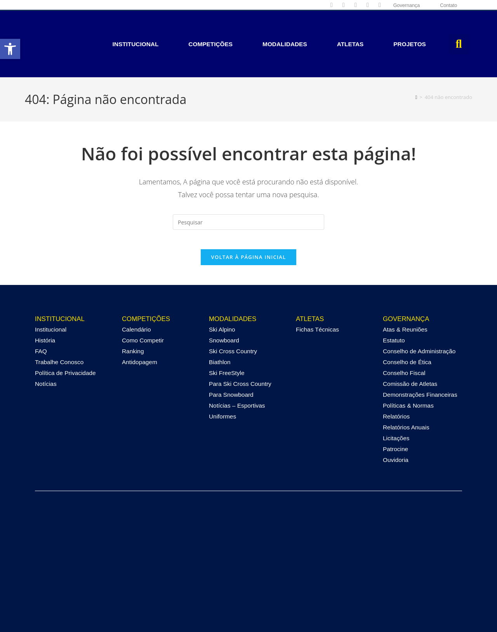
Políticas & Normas (408, 375)
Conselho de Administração (419, 320)
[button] (458, 26)
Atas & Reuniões (405, 298)
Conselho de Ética (407, 331)
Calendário (136, 298)
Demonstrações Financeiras (420, 364)
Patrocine (395, 418)
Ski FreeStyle (227, 342)
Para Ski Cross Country (240, 353)
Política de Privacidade (65, 342)
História (45, 309)
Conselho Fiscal (404, 342)
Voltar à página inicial (248, 225)
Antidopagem (139, 331)
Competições (210, 26)
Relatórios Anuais (406, 396)
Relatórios (396, 385)
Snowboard (224, 309)
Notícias (46, 353)
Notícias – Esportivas (237, 375)
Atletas (350, 26)
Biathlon (220, 331)
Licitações (396, 407)
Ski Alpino (222, 298)
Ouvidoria (395, 429)
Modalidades (284, 26)
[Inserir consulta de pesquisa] (248, 186)
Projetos (409, 26)
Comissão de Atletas (410, 353)
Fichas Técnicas (317, 298)
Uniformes (222, 385)
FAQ (41, 320)
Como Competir (143, 309)
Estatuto (394, 309)
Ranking (133, 320)
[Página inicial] (416, 61)
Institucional (136, 26)
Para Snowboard (231, 364)
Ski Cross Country (233, 320)
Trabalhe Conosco (59, 331)
